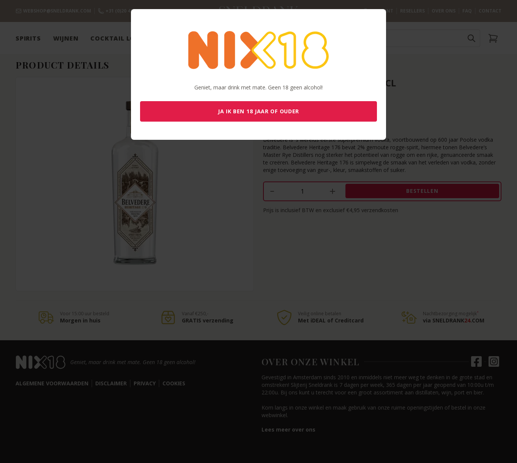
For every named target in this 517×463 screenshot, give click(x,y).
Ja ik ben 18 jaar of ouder (258, 111)
